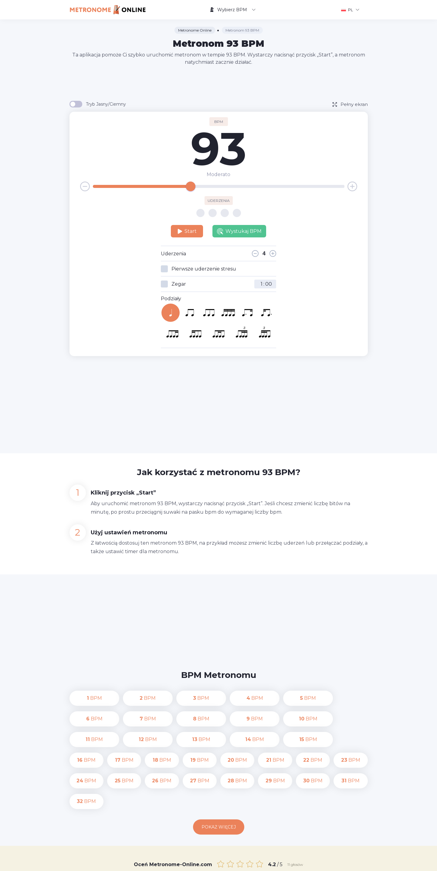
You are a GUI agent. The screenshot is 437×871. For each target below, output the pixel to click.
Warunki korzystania (322, 861)
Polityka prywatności (273, 861)
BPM (86, 698)
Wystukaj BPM (239, 231)
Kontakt (237, 861)
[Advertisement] (218, 82)
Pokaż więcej (219, 785)
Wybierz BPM (233, 9)
